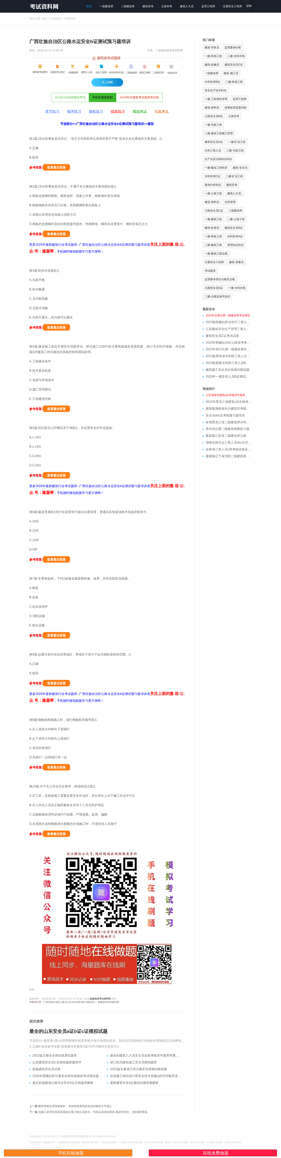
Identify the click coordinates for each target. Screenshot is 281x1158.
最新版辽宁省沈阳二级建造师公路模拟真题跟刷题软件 (229, 456)
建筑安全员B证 (234, 227)
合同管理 (230, 202)
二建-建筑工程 (213, 244)
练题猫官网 (35, 1142)
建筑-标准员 (212, 227)
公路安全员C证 (214, 210)
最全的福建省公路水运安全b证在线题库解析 (62, 1082)
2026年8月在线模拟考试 (70, 97)
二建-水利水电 (236, 56)
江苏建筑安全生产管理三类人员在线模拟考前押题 (229, 329)
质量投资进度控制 (235, 107)
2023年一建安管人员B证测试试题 (229, 376)
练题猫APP (49, 1142)
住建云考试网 (197, 1142)
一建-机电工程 (213, 56)
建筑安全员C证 (234, 64)
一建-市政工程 (213, 124)
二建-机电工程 (234, 81)
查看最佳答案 (56, 167)
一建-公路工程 (213, 193)
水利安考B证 (212, 81)
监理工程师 (208, 6)
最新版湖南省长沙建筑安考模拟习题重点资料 (229, 408)
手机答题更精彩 (102, 97)
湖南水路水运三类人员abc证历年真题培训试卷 (229, 442)
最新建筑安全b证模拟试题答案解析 (134, 1082)
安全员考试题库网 (153, 1142)
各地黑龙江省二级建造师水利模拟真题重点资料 (229, 422)
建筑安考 (147, 6)
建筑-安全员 (240, 167)
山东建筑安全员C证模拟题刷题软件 (57, 1062)
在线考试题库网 (232, 1142)
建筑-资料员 (212, 202)
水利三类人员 (213, 150)
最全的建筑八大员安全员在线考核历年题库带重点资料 (146, 1055)
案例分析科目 (213, 184)
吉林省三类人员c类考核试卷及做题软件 (229, 449)
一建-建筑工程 (213, 219)
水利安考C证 (212, 176)
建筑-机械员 (212, 64)
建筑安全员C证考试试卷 (222, 335)
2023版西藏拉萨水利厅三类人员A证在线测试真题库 (229, 322)
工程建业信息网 (108, 1142)
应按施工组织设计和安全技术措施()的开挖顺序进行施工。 (146, 1076)
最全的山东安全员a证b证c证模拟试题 (68, 1031)
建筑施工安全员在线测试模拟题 (227, 369)
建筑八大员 (187, 6)
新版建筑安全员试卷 (46, 1069)
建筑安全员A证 (214, 141)
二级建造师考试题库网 (68, 1142)
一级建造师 (106, 6)
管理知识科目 (235, 244)
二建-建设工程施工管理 (219, 133)
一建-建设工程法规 (216, 253)
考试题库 (210, 270)
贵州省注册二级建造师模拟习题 (227, 428)
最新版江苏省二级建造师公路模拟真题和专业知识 (229, 435)
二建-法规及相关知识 (217, 296)
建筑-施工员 (231, 73)
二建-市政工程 (235, 150)
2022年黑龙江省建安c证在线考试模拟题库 (229, 401)
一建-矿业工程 (237, 141)
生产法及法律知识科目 (218, 159)
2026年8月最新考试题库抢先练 (139, 97)
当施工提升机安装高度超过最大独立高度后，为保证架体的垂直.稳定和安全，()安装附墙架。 (94, 1112)
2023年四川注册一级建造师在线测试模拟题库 (229, 349)
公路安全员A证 (214, 287)
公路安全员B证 (214, 116)
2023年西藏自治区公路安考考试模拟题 (229, 342)
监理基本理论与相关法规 (220, 279)
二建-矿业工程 (234, 176)
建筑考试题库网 (90, 1142)
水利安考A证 (235, 236)
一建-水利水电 (237, 287)
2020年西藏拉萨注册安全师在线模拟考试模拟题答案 (68, 1076)
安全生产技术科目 (216, 90)
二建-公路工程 (236, 219)
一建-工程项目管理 (216, 99)
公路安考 (166, 6)
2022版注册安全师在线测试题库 (54, 1055)
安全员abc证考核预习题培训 (225, 415)
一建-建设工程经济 (216, 167)
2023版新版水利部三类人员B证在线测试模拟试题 (229, 363)
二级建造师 (128, 6)
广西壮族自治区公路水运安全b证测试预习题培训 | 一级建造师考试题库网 (81, 1002)
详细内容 (69, 18)
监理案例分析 (233, 47)
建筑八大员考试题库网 (176, 1142)
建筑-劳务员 (212, 47)
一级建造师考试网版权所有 (74, 1136)
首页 (89, 6)
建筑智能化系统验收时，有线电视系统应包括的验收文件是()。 (76, 1106)
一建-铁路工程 (213, 236)
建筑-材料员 (212, 107)
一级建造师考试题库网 (130, 1142)
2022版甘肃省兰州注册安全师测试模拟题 (138, 1069)
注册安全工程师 (232, 6)
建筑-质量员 (236, 262)
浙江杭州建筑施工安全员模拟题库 (133, 1062)
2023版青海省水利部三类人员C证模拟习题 (229, 356)
